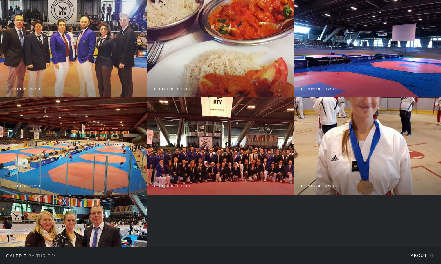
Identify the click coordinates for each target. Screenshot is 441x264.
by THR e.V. (31, 256)
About (419, 255)
